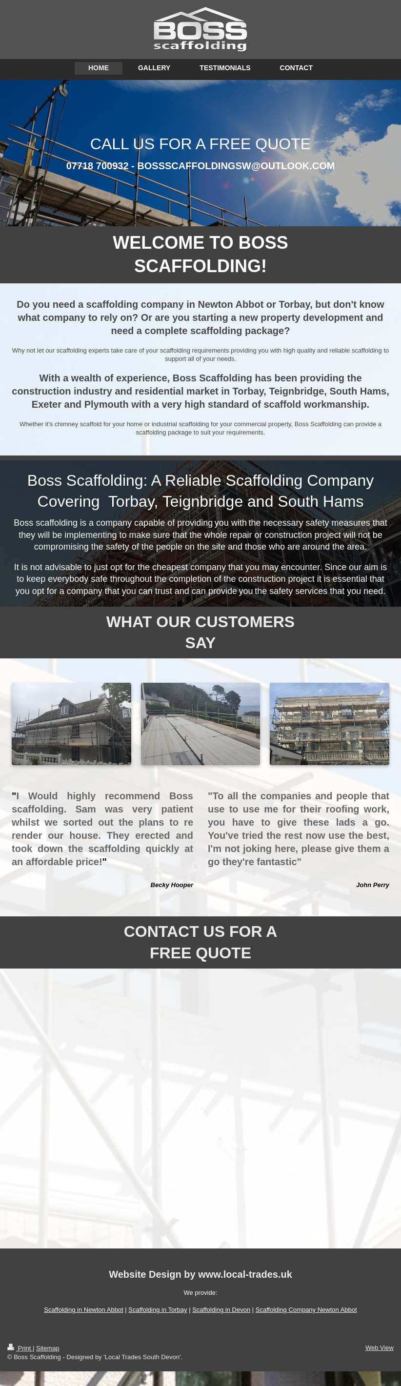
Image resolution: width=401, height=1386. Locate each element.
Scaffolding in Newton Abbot (83, 1309)
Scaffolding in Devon (221, 1309)
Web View (379, 1347)
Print (20, 1348)
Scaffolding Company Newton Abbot (306, 1309)
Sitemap (48, 1348)
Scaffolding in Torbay (157, 1309)
